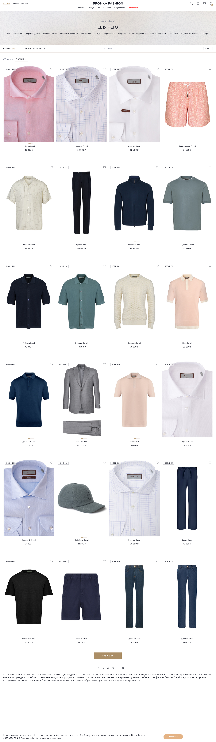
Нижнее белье (86, 34)
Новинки (100, 8)
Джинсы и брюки (50, 34)
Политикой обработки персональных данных (44, 738)
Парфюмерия (109, 34)
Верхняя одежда (33, 34)
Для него (6, 3)
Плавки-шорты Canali (187, 146)
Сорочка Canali (81, 146)
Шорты (206, 34)
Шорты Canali (81, 641)
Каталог (81, 8)
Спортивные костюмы (158, 34)
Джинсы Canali (134, 641)
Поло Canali (187, 344)
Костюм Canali (81, 443)
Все (8, 34)
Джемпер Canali (134, 344)
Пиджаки (122, 34)
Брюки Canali (81, 245)
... (118, 670)
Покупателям (119, 8)
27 (123, 670)
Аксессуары (18, 34)
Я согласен (173, 737)
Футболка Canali (187, 245)
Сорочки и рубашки (137, 34)
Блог (109, 8)
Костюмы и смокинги (69, 34)
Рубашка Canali (29, 146)
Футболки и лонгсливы (190, 34)
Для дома (25, 3)
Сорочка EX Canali (29, 542)
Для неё (16, 3)
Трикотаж (174, 34)
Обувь (98, 34)
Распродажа (133, 8)
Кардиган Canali (134, 245)
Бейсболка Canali (82, 542)
